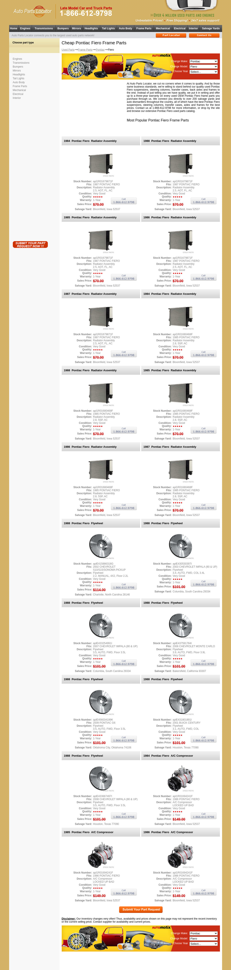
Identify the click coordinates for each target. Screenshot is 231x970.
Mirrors (76, 28)
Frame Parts (143, 28)
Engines (25, 28)
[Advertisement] (30, 169)
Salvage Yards (211, 28)
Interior (193, 28)
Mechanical (163, 28)
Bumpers (63, 28)
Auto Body (125, 28)
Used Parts (68, 49)
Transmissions (44, 28)
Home (13, 28)
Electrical (180, 28)
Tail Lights (108, 28)
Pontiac (100, 49)
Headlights (91, 28)
